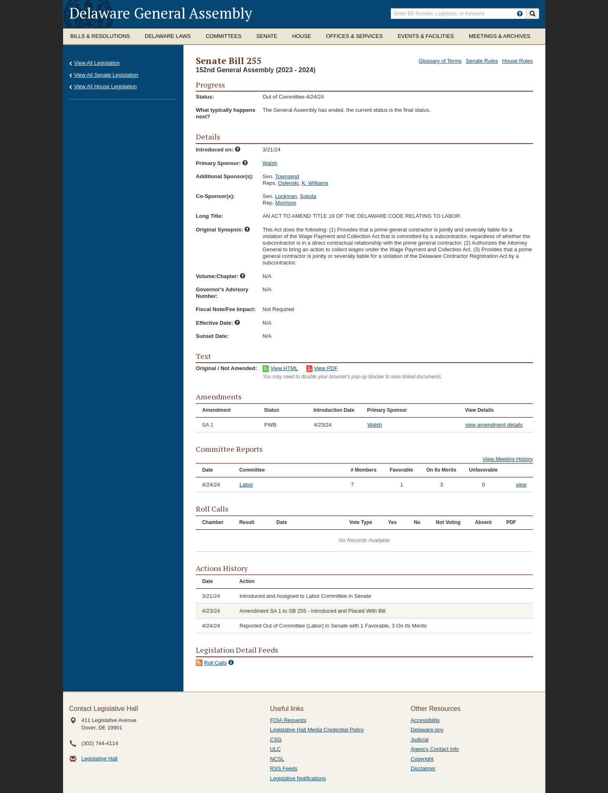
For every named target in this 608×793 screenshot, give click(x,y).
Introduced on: (218, 149)
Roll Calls (215, 663)
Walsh (270, 163)
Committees (224, 36)
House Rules (517, 61)
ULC (275, 749)
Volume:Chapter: (220, 276)
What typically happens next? (225, 113)
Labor (246, 484)
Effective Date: (218, 323)
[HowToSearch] (519, 13)
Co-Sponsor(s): (215, 196)
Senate (266, 36)
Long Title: (209, 216)
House (301, 36)
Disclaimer (423, 768)
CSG (276, 739)
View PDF (326, 368)
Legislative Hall (99, 758)
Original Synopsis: (223, 230)
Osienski (288, 183)
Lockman (286, 196)
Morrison (285, 203)
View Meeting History (508, 459)
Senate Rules (482, 61)
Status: (205, 97)
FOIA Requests (288, 720)
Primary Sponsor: (222, 163)
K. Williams (315, 183)
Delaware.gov (427, 730)
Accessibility (425, 720)
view (521, 484)
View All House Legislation (105, 86)
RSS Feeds (283, 768)
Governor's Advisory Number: (222, 292)
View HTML (284, 368)
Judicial (419, 739)
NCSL (277, 759)
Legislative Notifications (298, 778)
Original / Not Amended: (226, 368)
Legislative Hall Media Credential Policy (317, 730)
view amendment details (494, 425)
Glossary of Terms (440, 61)
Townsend (287, 176)
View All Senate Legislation (106, 75)
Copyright (422, 759)
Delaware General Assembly (160, 13)
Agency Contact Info (435, 749)
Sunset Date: (212, 336)
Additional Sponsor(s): (225, 176)
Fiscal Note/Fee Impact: (226, 309)
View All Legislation (97, 63)
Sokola (308, 196)
